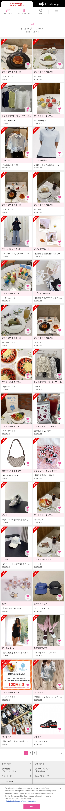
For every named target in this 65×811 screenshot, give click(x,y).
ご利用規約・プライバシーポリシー (10, 770)
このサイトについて (42, 776)
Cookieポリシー (7, 781)
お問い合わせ (39, 764)
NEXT (60, 753)
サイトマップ (6, 776)
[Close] (61, 795)
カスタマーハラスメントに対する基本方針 (43, 770)
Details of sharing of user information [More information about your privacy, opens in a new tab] (21, 808)
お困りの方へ (6, 764)
